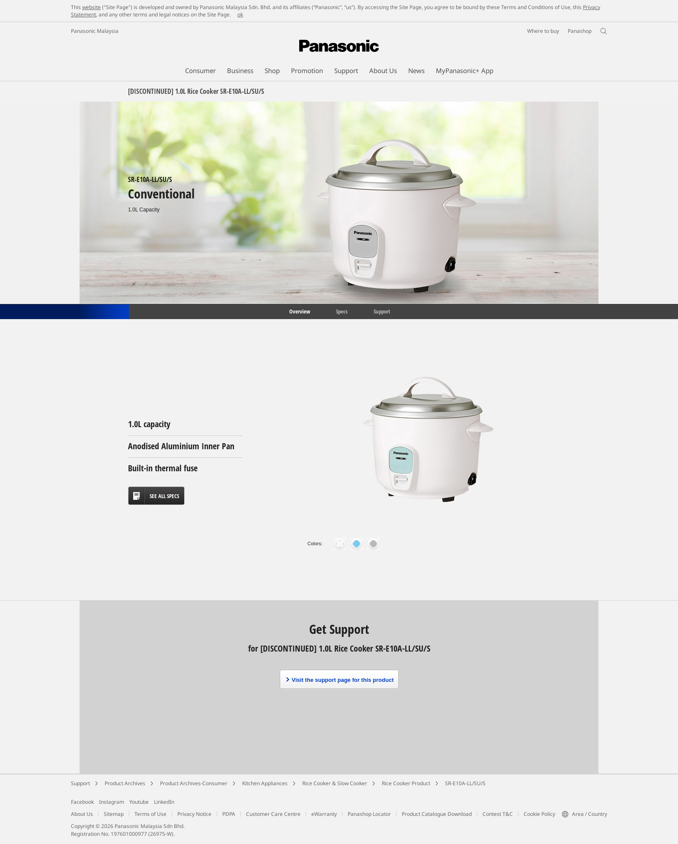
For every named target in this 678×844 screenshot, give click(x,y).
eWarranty (324, 814)
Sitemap (114, 814)
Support (382, 311)
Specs (342, 311)
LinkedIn (164, 802)
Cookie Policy (539, 814)
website (91, 7)
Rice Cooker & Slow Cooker (334, 783)
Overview (299, 311)
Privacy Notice (194, 814)
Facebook (82, 802)
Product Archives (125, 783)
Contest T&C (498, 814)
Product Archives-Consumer (193, 783)
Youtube (139, 802)
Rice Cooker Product (406, 783)
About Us (82, 814)
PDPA (228, 814)
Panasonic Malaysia (94, 31)
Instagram (111, 802)
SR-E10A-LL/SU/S (465, 783)
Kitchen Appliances (265, 783)
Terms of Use (150, 814)
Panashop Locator (369, 814)
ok (240, 14)
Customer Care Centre (273, 814)
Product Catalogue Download (437, 814)
